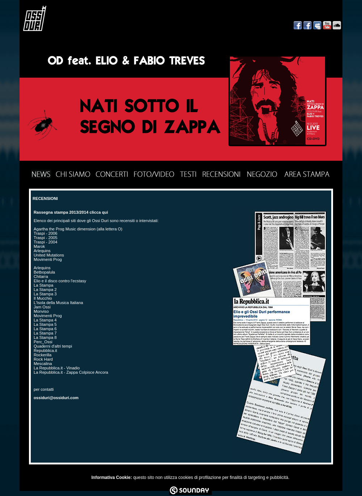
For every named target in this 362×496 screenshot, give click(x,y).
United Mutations (49, 255)
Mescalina (43, 363)
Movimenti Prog (48, 259)
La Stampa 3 (45, 294)
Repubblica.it (45, 350)
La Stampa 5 (45, 324)
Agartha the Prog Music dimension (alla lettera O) (78, 229)
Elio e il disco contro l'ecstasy (60, 281)
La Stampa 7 (45, 333)
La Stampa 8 (45, 337)
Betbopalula (44, 272)
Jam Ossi (42, 307)
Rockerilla (42, 355)
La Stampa (43, 285)
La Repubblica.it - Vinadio (57, 368)
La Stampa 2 (45, 289)
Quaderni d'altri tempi (53, 346)
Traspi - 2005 (46, 237)
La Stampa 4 (45, 320)
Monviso (41, 311)
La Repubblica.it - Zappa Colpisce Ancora (71, 372)
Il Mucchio (43, 298)
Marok (39, 246)
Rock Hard (43, 359)
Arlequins (42, 251)
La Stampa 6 (45, 329)
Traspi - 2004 (46, 242)
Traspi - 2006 (46, 233)
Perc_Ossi (43, 342)
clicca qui (98, 212)
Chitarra (41, 276)
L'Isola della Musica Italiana (58, 302)
